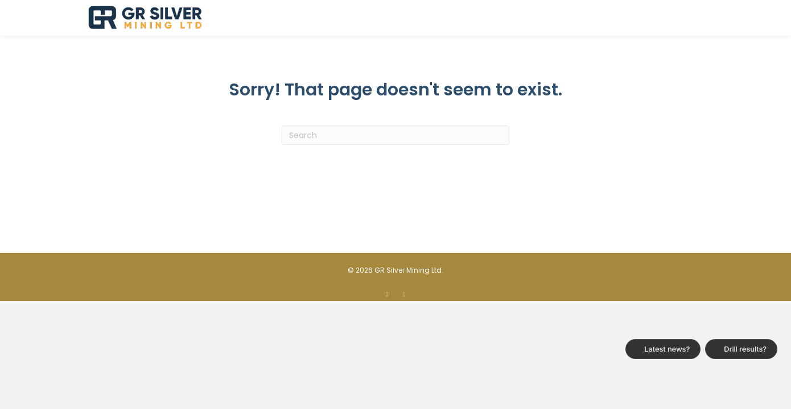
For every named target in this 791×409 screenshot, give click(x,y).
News (631, 18)
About (430, 18)
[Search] (395, 171)
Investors (581, 18)
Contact (680, 18)
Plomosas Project (502, 18)
